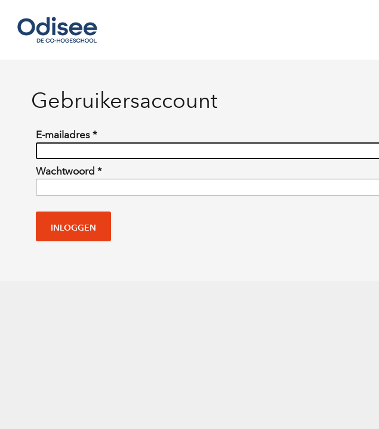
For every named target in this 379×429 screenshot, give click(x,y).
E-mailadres (66, 135)
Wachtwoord (69, 171)
